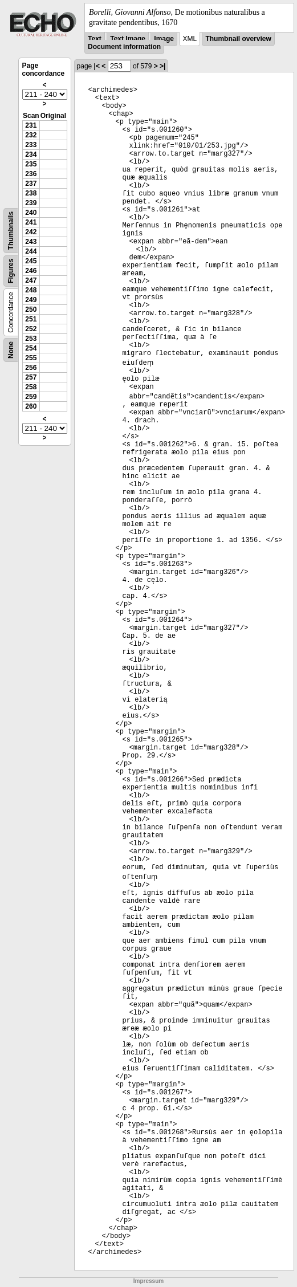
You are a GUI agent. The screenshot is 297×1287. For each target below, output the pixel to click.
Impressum (148, 1281)
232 (30, 135)
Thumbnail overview (238, 39)
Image (164, 39)
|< (97, 66)
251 (30, 319)
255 (30, 358)
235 (30, 164)
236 (30, 174)
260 (30, 406)
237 (30, 184)
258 (30, 387)
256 (30, 368)
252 (30, 329)
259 (30, 397)
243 (30, 242)
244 (30, 251)
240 (30, 213)
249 (30, 300)
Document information (124, 47)
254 (30, 348)
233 (30, 145)
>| (162, 66)
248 (30, 290)
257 (30, 377)
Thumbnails (11, 230)
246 (30, 271)
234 (30, 154)
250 (30, 309)
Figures (11, 271)
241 (30, 222)
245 (30, 261)
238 (30, 193)
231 (30, 125)
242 (30, 232)
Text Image (127, 39)
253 (30, 339)
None (11, 350)
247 (30, 280)
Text (94, 39)
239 (30, 203)
